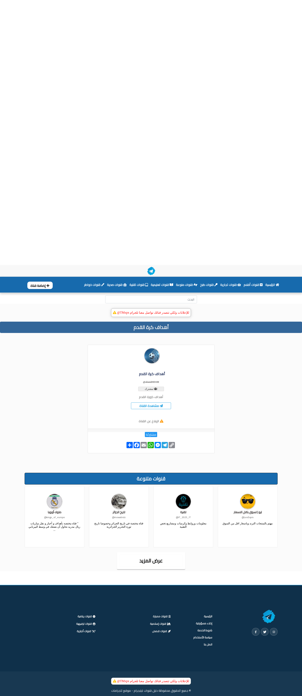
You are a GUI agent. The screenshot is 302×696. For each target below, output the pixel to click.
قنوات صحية (117, 285)
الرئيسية (272, 285)
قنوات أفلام (253, 285)
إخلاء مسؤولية (204, 623)
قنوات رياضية (86, 616)
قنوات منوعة (186, 285)
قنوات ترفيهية (85, 624)
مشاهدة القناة (151, 406)
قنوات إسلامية (160, 624)
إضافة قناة (39, 286)
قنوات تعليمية (162, 285)
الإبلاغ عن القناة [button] (149, 421)
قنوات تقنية (138, 285)
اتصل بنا (208, 644)
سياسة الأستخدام (202, 637)
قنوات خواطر (94, 285)
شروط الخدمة (204, 630)
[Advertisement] (117, 19)
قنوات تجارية (230, 285)
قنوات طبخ (208, 285)
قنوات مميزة (162, 616)
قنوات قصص (161, 631)
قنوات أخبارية (86, 631)
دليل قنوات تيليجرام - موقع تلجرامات (134, 690)
